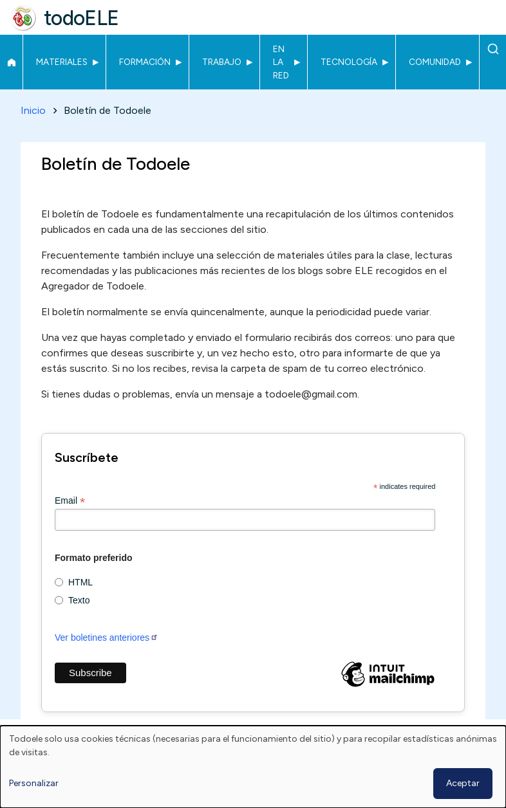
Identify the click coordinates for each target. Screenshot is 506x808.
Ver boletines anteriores (106, 637)
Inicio (11, 62)
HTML (80, 582)
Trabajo (221, 62)
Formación (145, 62)
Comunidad (435, 62)
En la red (281, 62)
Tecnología (349, 62)
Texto (78, 600)
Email (70, 501)
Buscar (493, 48)
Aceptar (463, 783)
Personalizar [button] (34, 783)
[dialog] (253, 767)
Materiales (62, 62)
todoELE (81, 18)
